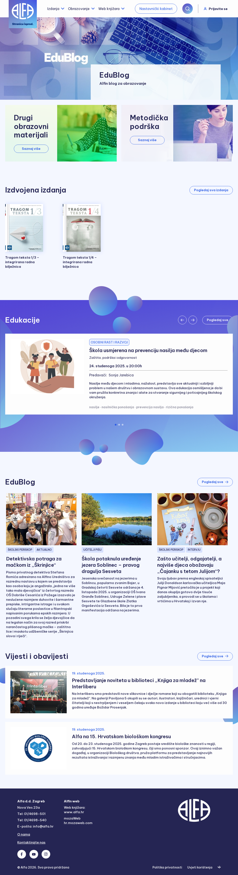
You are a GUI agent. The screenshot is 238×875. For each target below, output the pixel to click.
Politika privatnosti (167, 867)
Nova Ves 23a (28, 807)
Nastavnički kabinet (156, 9)
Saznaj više (31, 149)
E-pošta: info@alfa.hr (35, 826)
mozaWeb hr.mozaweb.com (78, 820)
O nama (23, 834)
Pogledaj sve (215, 482)
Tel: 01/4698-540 (31, 820)
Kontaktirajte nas (31, 842)
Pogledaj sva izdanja (211, 190)
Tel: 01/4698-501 (31, 814)
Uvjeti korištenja (199, 867)
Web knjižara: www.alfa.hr (74, 809)
